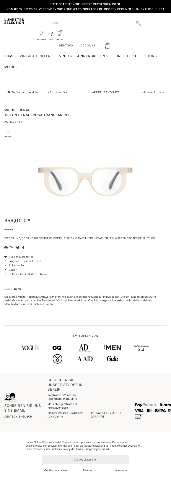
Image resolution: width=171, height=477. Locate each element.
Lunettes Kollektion (136, 56)
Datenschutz (90, 470)
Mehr (10, 67)
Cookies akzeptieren (85, 459)
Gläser (13, 270)
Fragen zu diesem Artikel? (22, 261)
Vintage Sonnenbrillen (83, 56)
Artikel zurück (58, 92)
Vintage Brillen (37, 56)
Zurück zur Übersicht (24, 92)
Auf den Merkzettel (18, 257)
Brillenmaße (16, 265)
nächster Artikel (152, 92)
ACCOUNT (88, 46)
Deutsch (66, 46)
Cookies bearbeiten (55, 470)
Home (9, 56)
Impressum (120, 470)
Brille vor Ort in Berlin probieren (28, 274)
